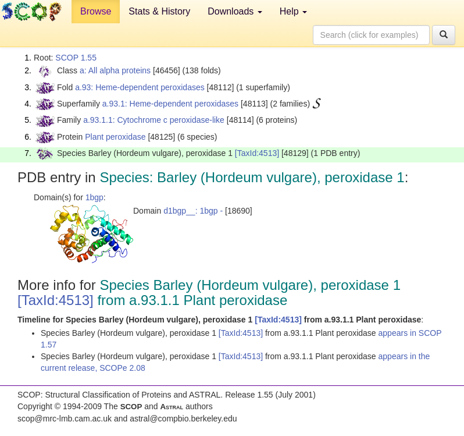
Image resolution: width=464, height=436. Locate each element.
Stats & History (159, 11)
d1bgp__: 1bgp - (193, 210)
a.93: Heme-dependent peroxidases (140, 87)
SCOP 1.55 (76, 57)
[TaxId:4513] (257, 153)
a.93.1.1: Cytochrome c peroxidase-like (153, 120)
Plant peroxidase (115, 136)
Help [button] (293, 11)
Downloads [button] (235, 11)
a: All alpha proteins (115, 70)
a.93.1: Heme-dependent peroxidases (170, 103)
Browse (95, 11)
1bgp (94, 197)
